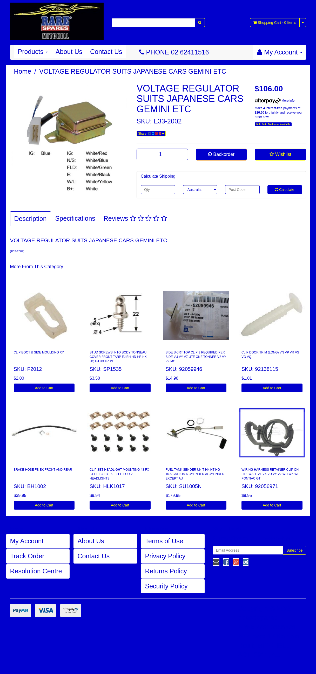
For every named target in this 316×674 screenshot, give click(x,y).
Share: (151, 133)
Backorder (221, 154)
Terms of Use (164, 541)
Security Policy (166, 586)
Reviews (135, 218)
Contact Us (106, 51)
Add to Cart (44, 388)
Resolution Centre (36, 571)
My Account (27, 541)
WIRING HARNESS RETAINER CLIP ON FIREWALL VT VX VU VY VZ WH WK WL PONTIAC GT (270, 474)
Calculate (284, 189)
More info (274, 100)
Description (30, 218)
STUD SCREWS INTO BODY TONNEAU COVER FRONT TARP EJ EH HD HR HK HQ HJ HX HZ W (118, 357)
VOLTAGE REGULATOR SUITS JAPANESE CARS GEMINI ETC (132, 71)
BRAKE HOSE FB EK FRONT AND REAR (43, 469)
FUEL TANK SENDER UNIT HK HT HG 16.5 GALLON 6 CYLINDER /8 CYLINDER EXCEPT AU (195, 474)
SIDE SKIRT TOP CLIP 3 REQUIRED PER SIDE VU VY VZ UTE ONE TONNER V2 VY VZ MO (196, 357)
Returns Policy (166, 571)
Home (22, 71)
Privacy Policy (165, 556)
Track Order (27, 556)
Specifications (75, 218)
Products (33, 51)
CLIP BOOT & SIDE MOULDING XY (39, 352)
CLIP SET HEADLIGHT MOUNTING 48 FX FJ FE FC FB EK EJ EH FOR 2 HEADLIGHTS (119, 474)
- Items (274, 22)
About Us (69, 51)
